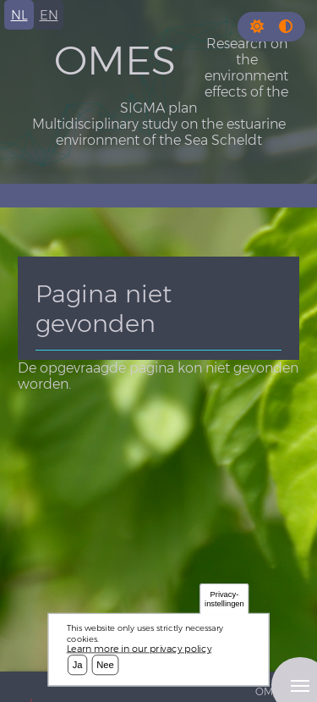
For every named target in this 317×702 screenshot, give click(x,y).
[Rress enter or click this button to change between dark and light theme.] (258, 27)
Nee (105, 665)
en (49, 15)
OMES (115, 60)
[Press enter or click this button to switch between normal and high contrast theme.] (285, 27)
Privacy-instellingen (224, 599)
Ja (78, 665)
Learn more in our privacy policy (139, 648)
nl (19, 15)
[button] (257, 27)
